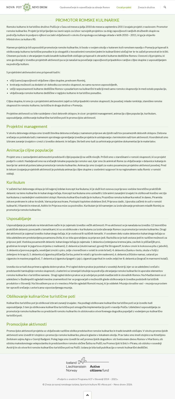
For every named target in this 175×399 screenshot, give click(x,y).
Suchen (165, 7)
